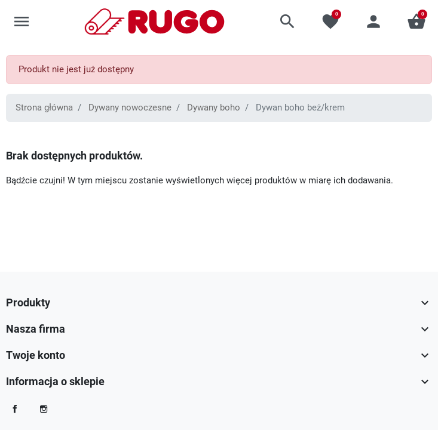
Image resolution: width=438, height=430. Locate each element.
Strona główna (44, 107)
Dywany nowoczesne (129, 107)
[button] (287, 21)
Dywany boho (213, 107)
